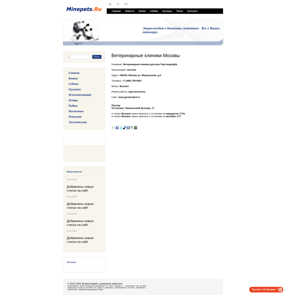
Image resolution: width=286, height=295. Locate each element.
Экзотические (78, 122)
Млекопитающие (80, 94)
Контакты (192, 11)
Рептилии (75, 116)
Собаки (154, 11)
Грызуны (167, 11)
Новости (129, 11)
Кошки (142, 11)
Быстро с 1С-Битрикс (264, 289)
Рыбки (73, 105)
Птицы (73, 100)
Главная (116, 11)
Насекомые (76, 111)
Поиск (179, 11)
